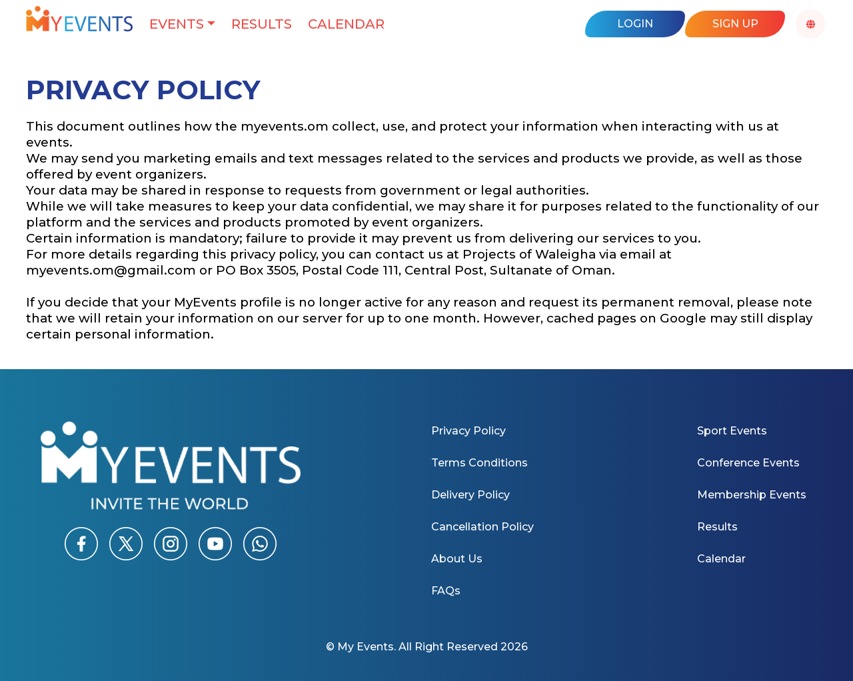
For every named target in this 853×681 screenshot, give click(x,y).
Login (635, 23)
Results (261, 24)
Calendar (346, 24)
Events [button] (176, 24)
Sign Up (735, 23)
